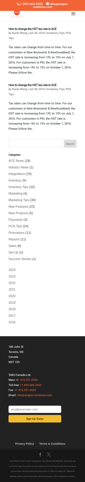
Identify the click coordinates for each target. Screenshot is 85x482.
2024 (12, 270)
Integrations (17, 174)
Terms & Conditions (52, 443)
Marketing (15, 193)
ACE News (16, 160)
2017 (12, 315)
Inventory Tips (55, 33)
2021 (12, 289)
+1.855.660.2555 (30, 385)
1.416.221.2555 (28, 380)
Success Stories (20, 259)
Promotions (17, 232)
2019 (12, 302)
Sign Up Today (34, 418)
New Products (18, 213)
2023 (12, 276)
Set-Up (13, 252)
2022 (12, 283)
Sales (12, 246)
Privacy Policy (24, 443)
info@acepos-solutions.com (34, 395)
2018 (12, 309)
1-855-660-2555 (31, 4)
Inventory (15, 180)
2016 (12, 322)
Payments (16, 219)
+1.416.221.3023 (25, 390)
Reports (14, 239)
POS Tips (15, 226)
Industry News (19, 167)
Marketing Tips (19, 200)
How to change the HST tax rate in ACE (32, 29)
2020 (12, 296)
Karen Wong (19, 33)
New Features (18, 206)
